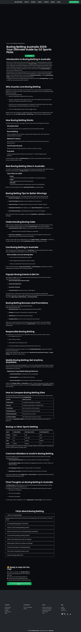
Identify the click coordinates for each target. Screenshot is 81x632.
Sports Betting (13, 43)
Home (7, 43)
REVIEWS (33, 2)
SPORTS (40, 2)
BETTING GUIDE (18, 2)
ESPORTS (46, 2)
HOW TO (27, 2)
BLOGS (58, 2)
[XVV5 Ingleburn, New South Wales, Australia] (68, 621)
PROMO (53, 2)
